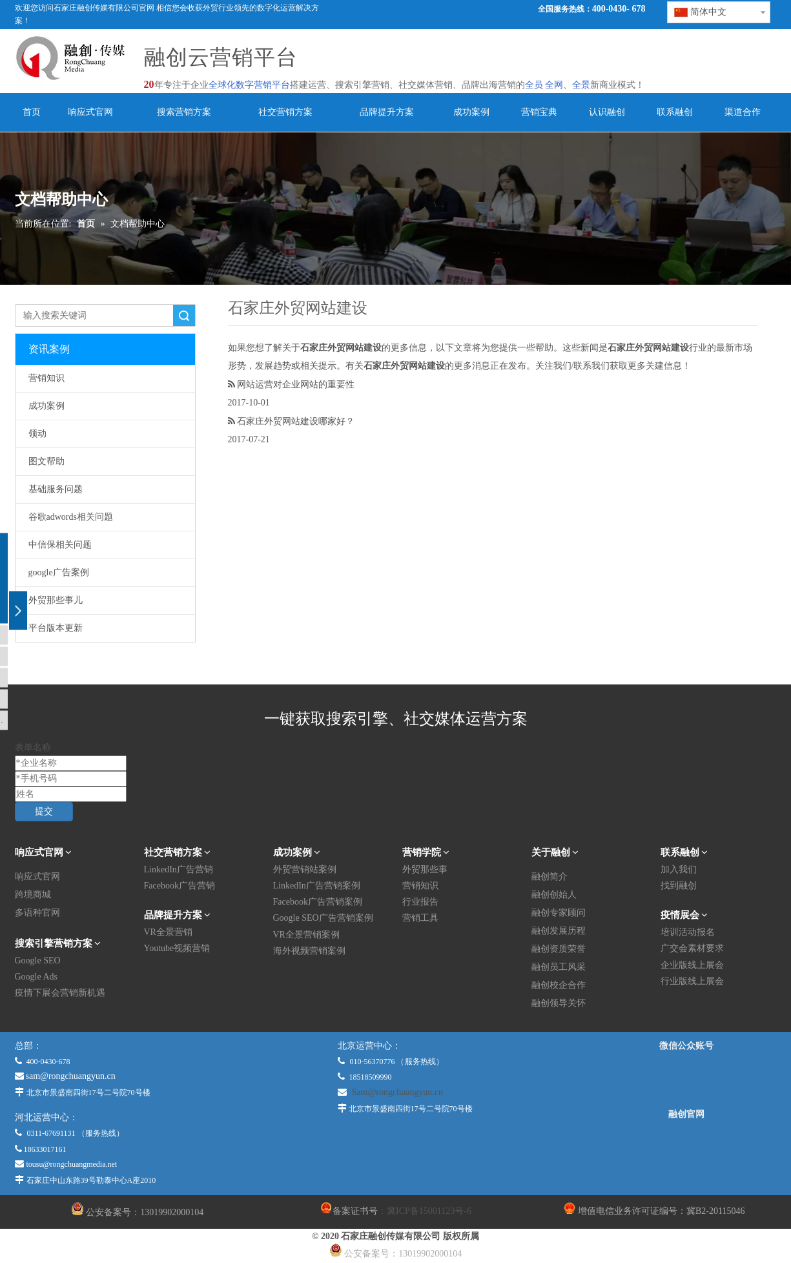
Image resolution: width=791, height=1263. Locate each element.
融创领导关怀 (558, 1003)
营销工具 (420, 918)
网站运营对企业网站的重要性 (295, 384)
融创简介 (549, 876)
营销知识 (46, 378)
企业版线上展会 (692, 965)
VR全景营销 (168, 932)
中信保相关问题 (60, 544)
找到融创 (679, 885)
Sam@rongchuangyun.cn (398, 1092)
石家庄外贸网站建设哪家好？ (295, 421)
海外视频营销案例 (309, 951)
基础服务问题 (55, 489)
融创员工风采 (558, 967)
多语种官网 (37, 913)
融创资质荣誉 (558, 949)
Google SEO (38, 960)
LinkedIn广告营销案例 (316, 885)
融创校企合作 (558, 985)
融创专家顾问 (558, 913)
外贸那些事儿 (55, 600)
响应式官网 (37, 876)
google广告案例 (58, 572)
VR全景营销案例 (306, 935)
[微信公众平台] (686, 1080)
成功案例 (46, 406)
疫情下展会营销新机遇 (60, 993)
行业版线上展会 (692, 981)
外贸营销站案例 (304, 869)
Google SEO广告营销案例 (323, 918)
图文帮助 (46, 461)
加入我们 (679, 869)
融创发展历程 (558, 931)
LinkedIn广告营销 (178, 869)
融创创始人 (554, 894)
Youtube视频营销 (177, 948)
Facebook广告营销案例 (317, 902)
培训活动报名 (688, 932)
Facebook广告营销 (179, 885)
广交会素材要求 (692, 948)
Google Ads (36, 976)
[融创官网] (686, 1149)
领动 (37, 433)
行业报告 (420, 902)
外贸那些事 (424, 869)
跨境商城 (33, 894)
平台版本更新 (55, 628)
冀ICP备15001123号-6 (429, 1211)
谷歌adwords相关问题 (70, 517)
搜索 (184, 315)
